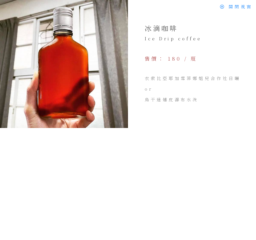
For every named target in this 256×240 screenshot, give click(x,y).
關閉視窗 (236, 6)
